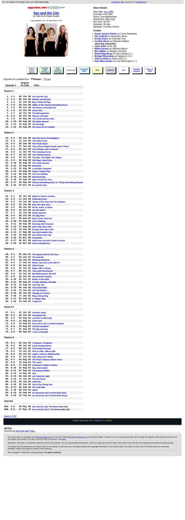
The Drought (38, 131)
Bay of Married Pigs (41, 104)
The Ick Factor (39, 433)
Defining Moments (40, 292)
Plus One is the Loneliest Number (48, 368)
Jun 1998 (108, 12)
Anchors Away (39, 354)
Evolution (36, 180)
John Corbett (101, 58)
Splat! (35, 447)
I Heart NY (37, 341)
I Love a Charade (40, 377)
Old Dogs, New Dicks (42, 173)
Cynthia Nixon (102, 41)
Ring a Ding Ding (40, 335)
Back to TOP (10, 476)
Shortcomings (39, 193)
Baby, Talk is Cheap (41, 302)
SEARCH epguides (136, 70)
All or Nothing (38, 246)
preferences (141, 2)
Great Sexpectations (41, 394)
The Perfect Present (41, 397)
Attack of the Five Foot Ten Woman (48, 222)
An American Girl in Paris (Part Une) (49, 450)
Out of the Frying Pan (42, 440)
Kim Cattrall (101, 36)
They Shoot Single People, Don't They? (50, 157)
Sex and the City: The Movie (45, 466)
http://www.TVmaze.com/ (77, 497)
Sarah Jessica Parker (106, 34)
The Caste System (40, 177)
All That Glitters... (40, 328)
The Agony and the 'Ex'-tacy (45, 285)
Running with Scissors (43, 249)
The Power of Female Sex (44, 111)
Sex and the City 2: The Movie (46, 469)
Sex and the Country (42, 312)
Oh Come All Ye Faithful (43, 134)
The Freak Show (39, 153)
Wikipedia (110, 70)
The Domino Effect (41, 423)
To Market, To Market (42, 390)
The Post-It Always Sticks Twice (47, 410)
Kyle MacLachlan (104, 61)
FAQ (123, 70)
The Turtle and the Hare (43, 124)
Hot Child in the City (41, 262)
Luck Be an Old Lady (42, 361)
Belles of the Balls (40, 315)
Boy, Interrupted (39, 420)
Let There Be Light (41, 430)
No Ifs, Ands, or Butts (42, 229)
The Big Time (38, 239)
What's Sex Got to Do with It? (46, 295)
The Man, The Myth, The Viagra (46, 170)
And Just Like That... (26, 491)
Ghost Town (38, 298)
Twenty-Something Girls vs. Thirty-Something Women (57, 200)
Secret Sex (37, 114)
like (122, 2)
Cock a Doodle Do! (41, 272)
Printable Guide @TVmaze (45, 70)
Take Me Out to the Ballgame (45, 147)
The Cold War (38, 443)
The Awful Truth (39, 150)
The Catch (37, 413)
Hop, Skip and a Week (42, 407)
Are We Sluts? (39, 232)
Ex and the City (39, 203)
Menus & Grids (150, 70)
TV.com (47, 79)
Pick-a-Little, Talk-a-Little (44, 400)
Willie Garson (102, 48)
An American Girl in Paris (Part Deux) (49, 453)
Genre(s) (97, 26)
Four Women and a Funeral (45, 160)
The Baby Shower (40, 127)
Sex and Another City (42, 259)
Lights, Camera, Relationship (46, 403)
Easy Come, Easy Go (42, 242)
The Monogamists (40, 117)
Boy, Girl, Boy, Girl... (41, 226)
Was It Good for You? (42, 196)
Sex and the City (46, 13)
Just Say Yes (38, 322)
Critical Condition (40, 371)
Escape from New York (43, 256)
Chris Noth (100, 46)
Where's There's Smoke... (44, 216)
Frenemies (37, 266)
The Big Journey (40, 374)
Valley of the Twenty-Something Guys (50, 107)
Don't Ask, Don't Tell (41, 252)
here (64, 499)
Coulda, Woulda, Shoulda (44, 318)
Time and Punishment (42, 305)
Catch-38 (36, 437)
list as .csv (71, 70)
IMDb (97, 70)
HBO (107, 19)
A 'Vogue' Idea (38, 338)
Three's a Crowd (40, 121)
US (112, 19)
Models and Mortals (41, 101)
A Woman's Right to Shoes (44, 417)
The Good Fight (39, 325)
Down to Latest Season (32, 70)
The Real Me (38, 288)
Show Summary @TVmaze (58, 70)
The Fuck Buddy (40, 190)
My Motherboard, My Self (44, 308)
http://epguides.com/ (43, 497)
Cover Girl (37, 364)
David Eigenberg (103, 53)
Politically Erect (39, 219)
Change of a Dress (41, 332)
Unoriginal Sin (39, 358)
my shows (115, 2)
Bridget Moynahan (104, 56)
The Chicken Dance (41, 167)
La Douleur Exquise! (41, 183)
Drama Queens (39, 236)
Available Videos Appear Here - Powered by (92, 481)
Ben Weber (100, 51)
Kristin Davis (101, 39)
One (34, 427)
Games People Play (41, 186)
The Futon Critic (84, 70)
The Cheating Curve (41, 163)
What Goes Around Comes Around (48, 269)
